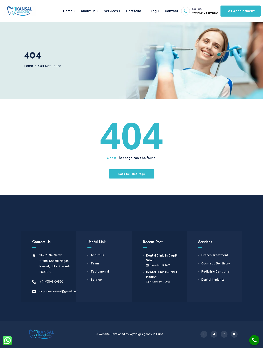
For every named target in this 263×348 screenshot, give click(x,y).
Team (95, 263)
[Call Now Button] (254, 340)
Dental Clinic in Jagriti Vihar (162, 258)
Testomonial (100, 271)
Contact (171, 11)
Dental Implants (213, 279)
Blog (153, 11)
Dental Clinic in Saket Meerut (161, 274)
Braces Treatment (214, 255)
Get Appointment (241, 11)
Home (68, 11)
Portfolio (133, 11)
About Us (88, 11)
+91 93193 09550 (205, 13)
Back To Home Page (131, 174)
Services (111, 11)
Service (96, 279)
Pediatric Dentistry (215, 271)
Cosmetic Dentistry (215, 263)
